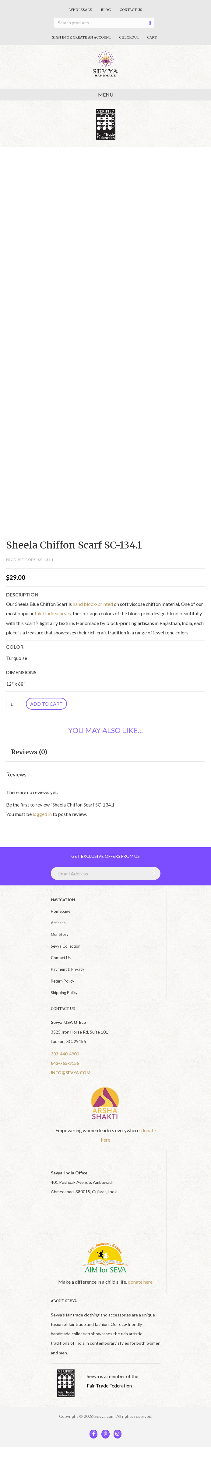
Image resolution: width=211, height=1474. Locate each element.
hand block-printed (93, 604)
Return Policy (62, 981)
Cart (152, 37)
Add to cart (46, 704)
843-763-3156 (65, 1063)
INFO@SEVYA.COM (70, 1072)
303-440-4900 (65, 1053)
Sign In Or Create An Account (81, 37)
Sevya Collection (65, 946)
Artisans (58, 922)
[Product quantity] (13, 704)
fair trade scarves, (53, 613)
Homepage (60, 911)
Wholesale (80, 10)
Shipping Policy (64, 992)
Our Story (60, 934)
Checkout (129, 37)
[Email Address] (105, 873)
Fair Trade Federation (109, 1385)
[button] (152, 873)
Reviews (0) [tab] (29, 752)
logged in (42, 814)
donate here (140, 1282)
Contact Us (131, 10)
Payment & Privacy (67, 969)
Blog (106, 10)
